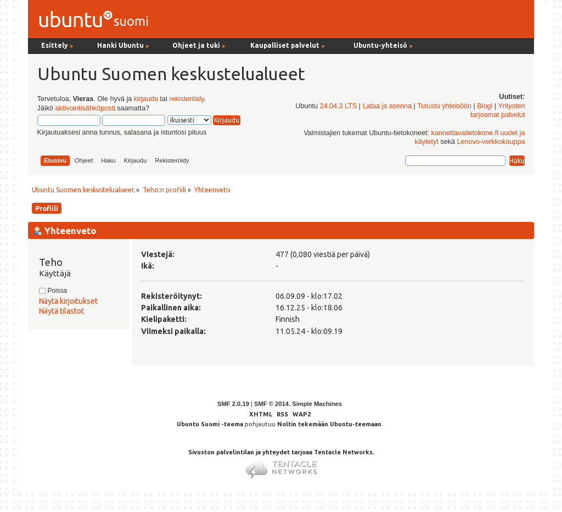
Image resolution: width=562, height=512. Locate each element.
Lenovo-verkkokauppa (491, 142)
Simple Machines (317, 403)
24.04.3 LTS (338, 106)
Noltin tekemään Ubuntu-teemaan (329, 424)
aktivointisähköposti (85, 108)
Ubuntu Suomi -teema (210, 424)
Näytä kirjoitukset (68, 301)
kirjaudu (146, 99)
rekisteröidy (186, 99)
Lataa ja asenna (387, 106)
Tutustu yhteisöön (444, 106)
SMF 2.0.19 (233, 403)
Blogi (484, 106)
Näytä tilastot (61, 311)
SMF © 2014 (271, 403)
